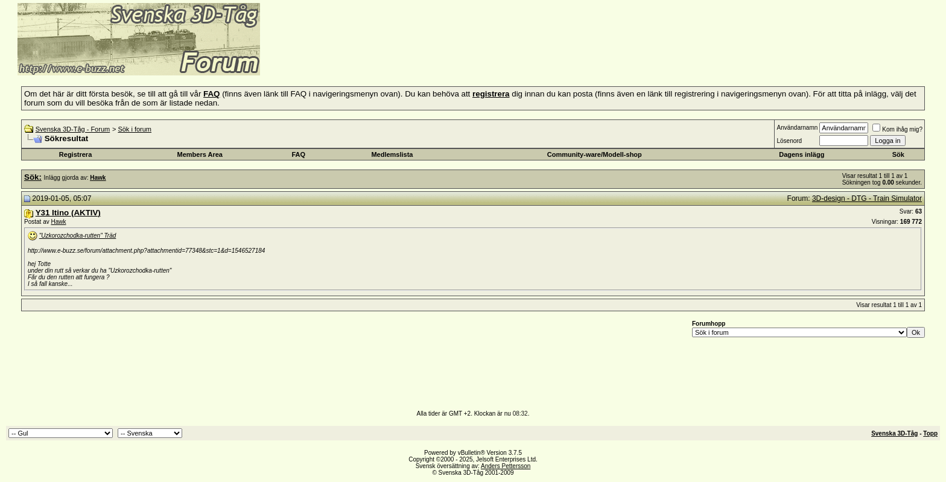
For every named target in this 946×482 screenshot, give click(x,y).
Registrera (75, 154)
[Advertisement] (408, 57)
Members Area (200, 154)
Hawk (58, 221)
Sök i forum (134, 129)
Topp (930, 433)
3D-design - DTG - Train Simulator (867, 198)
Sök (898, 154)
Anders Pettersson (505, 466)
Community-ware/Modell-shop (594, 154)
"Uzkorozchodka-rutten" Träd (77, 235)
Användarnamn (796, 127)
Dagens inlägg (801, 154)
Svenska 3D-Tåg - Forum (73, 129)
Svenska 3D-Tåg (894, 433)
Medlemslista (392, 154)
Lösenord (789, 141)
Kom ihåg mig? (897, 129)
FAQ (299, 154)
